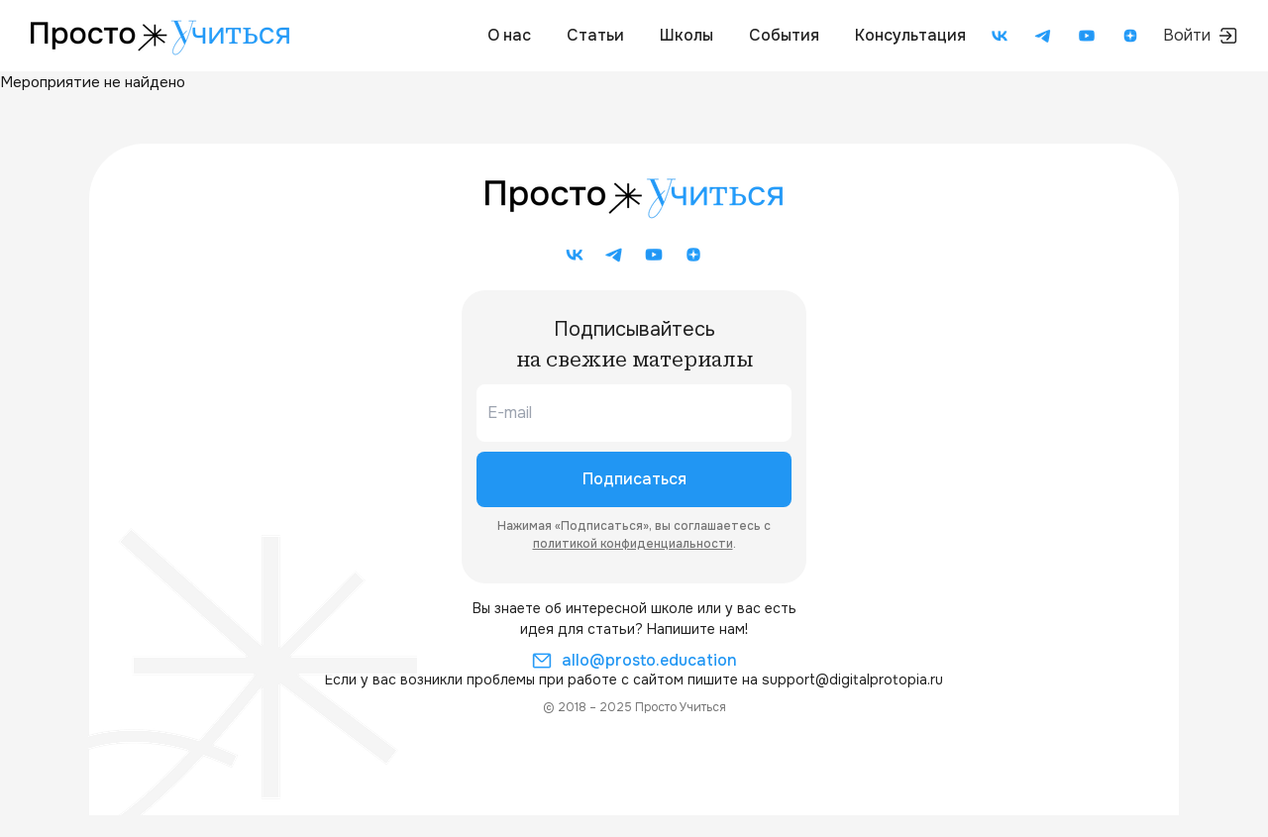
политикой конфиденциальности (633, 544)
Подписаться (634, 479)
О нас (509, 35)
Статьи (595, 35)
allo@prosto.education (634, 661)
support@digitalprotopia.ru (852, 679)
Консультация (910, 35)
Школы (686, 35)
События (784, 35)
